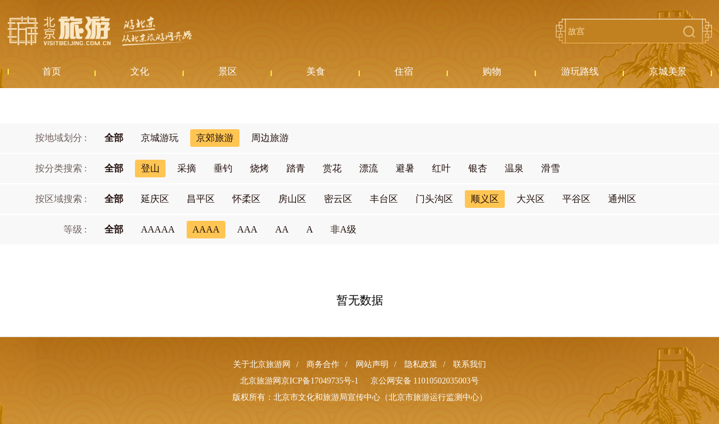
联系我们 (469, 364)
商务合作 (322, 364)
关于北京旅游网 (262, 364)
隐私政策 (420, 364)
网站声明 (372, 364)
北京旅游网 (100, 31)
